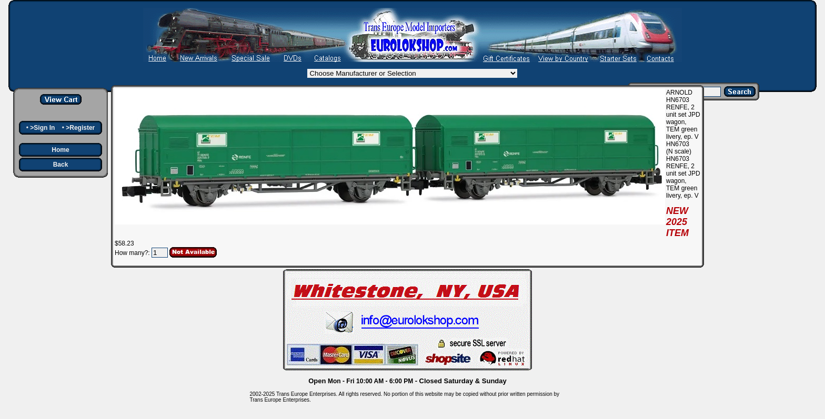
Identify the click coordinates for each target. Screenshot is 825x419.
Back (60, 164)
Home (60, 150)
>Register (80, 127)
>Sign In (42, 127)
